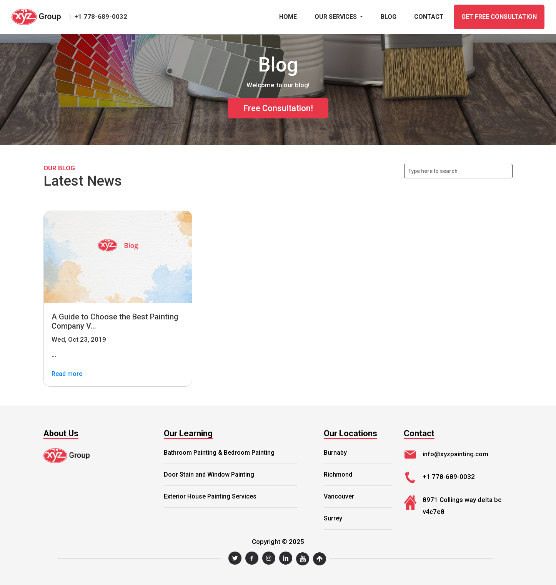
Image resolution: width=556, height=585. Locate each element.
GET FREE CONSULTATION (499, 16)
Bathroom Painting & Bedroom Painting (219, 452)
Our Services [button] (336, 16)
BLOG (388, 16)
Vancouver (339, 496)
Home (288, 16)
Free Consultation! (278, 108)
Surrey (333, 518)
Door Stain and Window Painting (209, 474)
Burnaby (335, 452)
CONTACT (429, 16)
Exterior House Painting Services (210, 496)
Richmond (338, 474)
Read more (67, 374)
